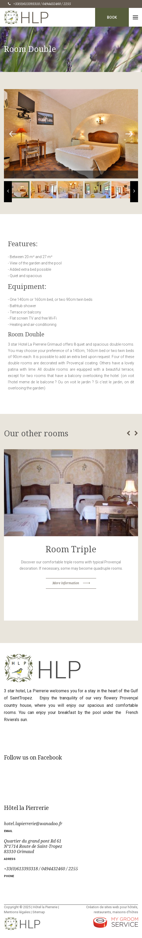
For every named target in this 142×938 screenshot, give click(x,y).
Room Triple (71, 549)
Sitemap (38, 912)
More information (71, 584)
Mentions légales (17, 912)
